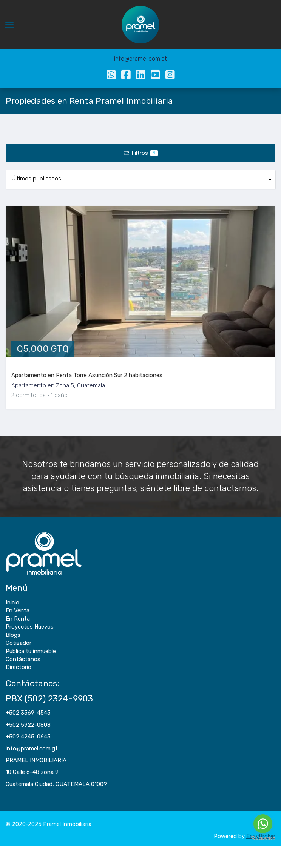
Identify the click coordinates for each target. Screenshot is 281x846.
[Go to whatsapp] (262, 823)
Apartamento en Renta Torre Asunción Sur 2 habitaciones (86, 375)
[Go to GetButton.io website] (263, 838)
